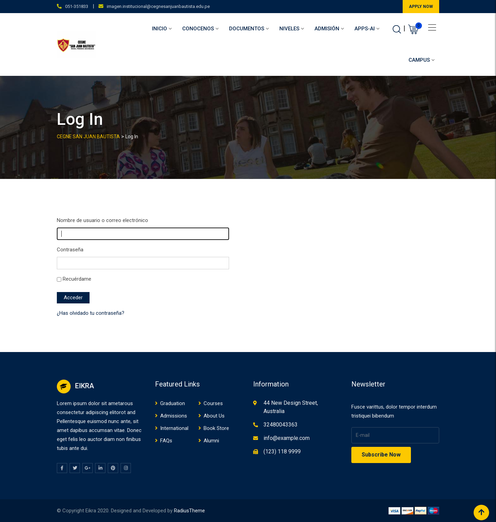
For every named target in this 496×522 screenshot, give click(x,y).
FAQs (166, 441)
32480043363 (281, 424)
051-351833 (76, 6)
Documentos (246, 29)
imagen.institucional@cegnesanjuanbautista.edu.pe (158, 6)
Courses (213, 403)
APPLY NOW (421, 6)
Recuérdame (77, 279)
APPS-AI (364, 29)
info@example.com (287, 438)
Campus (419, 60)
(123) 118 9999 (282, 451)
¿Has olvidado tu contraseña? (90, 313)
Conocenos (198, 29)
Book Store (216, 428)
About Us (214, 416)
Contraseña (70, 250)
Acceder (73, 297)
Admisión (326, 29)
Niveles (289, 29)
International (174, 428)
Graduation (172, 403)
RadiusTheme (189, 511)
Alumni (211, 441)
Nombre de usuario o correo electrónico (102, 220)
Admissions (173, 416)
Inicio (159, 29)
